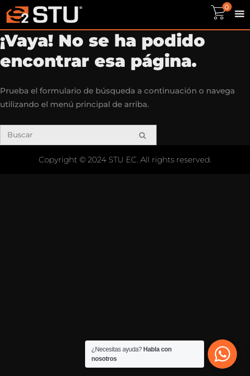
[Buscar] (78, 135)
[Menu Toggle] (239, 13)
